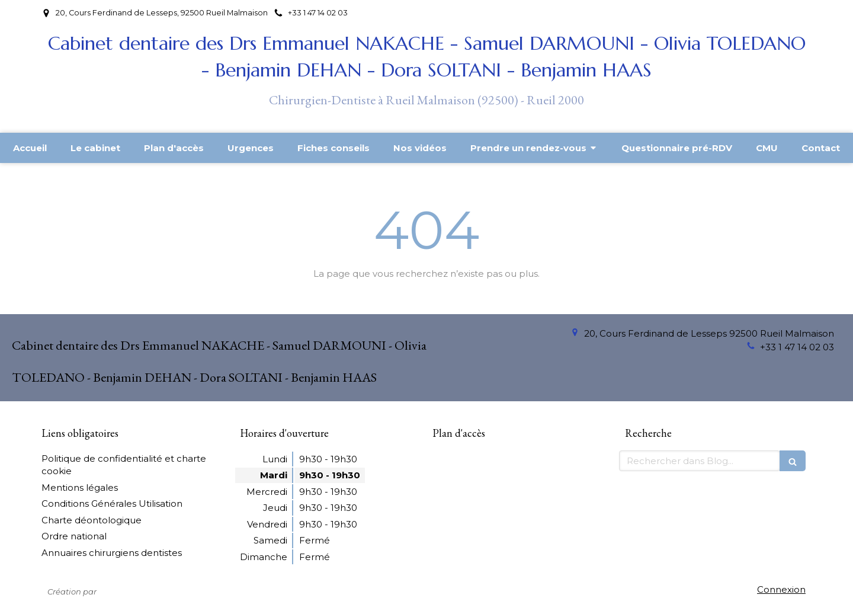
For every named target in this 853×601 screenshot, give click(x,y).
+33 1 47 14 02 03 (797, 347)
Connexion (781, 589)
